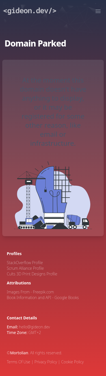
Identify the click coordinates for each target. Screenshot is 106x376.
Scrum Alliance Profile (25, 268)
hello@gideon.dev (34, 326)
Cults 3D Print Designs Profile (32, 274)
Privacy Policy (45, 361)
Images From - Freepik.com (30, 292)
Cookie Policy (72, 361)
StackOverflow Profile (25, 262)
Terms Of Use (18, 361)
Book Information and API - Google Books (43, 297)
